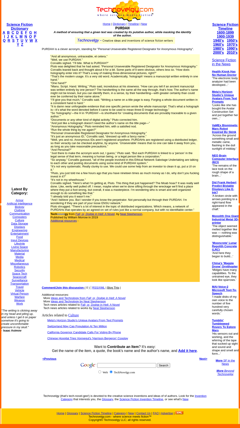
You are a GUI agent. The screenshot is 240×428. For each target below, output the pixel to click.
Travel (20, 287)
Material (19, 253)
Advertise (167, 413)
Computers (19, 217)
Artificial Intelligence (19, 203)
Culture (19, 220)
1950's (232, 40)
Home (107, 24)
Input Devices (19, 240)
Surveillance (20, 280)
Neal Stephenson (131, 214)
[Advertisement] (19, 117)
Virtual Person (19, 293)
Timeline (133, 24)
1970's (232, 44)
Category (120, 413)
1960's (218, 44)
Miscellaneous (19, 263)
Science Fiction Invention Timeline (141, 399)
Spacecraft (19, 277)
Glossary (107, 399)
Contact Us (143, 413)
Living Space (19, 247)
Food (19, 237)
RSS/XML (98, 287)
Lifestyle (19, 243)
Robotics (19, 267)
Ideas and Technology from (88, 298)
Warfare (19, 297)
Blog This (113, 287)
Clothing (19, 210)
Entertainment (20, 233)
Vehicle (19, 290)
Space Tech (19, 273)
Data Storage (19, 223)
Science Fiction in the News (224, 62)
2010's (232, 52)
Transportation (19, 283)
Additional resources (63, 220)
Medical (20, 260)
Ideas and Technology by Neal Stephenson (78, 301)
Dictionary (119, 24)
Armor (19, 200)
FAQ (156, 413)
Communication (20, 213)
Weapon (19, 300)
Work (19, 303)
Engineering (19, 230)
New (144, 24)
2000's (218, 52)
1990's (232, 48)
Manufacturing (19, 250)
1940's (218, 40)
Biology (19, 207)
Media (19, 257)
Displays (19, 227)
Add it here (187, 351)
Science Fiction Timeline (225, 26)
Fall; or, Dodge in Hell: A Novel (100, 304)
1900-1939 (225, 36)
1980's (218, 48)
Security (19, 270)
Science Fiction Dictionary (19, 26)
